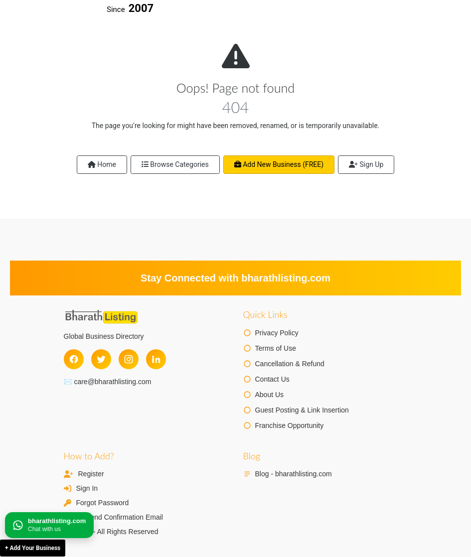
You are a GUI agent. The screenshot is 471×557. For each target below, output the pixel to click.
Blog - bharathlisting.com (293, 474)
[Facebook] (74, 359)
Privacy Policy (277, 333)
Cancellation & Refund (289, 364)
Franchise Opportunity (289, 425)
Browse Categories (175, 164)
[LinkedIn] (156, 359)
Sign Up (366, 164)
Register (91, 474)
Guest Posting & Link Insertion (302, 410)
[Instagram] (129, 359)
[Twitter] (101, 359)
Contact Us (272, 379)
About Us (269, 395)
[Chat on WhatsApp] (49, 525)
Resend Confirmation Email (120, 517)
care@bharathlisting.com (112, 382)
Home (102, 164)
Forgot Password (102, 503)
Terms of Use (275, 348)
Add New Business (278, 164)
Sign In (87, 488)
